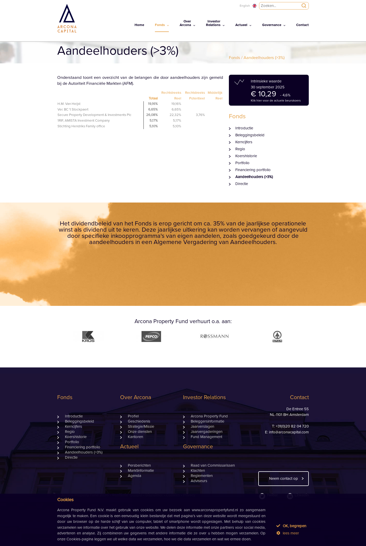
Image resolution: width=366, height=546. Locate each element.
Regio (240, 149)
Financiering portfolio (253, 170)
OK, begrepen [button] (291, 526)
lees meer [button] (287, 533)
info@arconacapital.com (289, 432)
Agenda (134, 476)
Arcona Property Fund (209, 416)
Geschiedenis (139, 421)
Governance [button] (271, 25)
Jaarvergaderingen (206, 432)
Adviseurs (199, 481)
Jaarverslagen (202, 427)
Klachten (198, 471)
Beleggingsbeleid (249, 135)
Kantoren (135, 437)
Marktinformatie (141, 471)
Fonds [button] (160, 25)
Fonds (234, 58)
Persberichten (139, 465)
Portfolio (242, 163)
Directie (241, 184)
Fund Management (206, 437)
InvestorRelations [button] (213, 23)
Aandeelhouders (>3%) (254, 177)
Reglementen (202, 476)
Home (139, 25)
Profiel (133, 416)
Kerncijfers (243, 142)
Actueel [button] (241, 25)
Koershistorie (246, 156)
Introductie (244, 128)
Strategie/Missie (141, 427)
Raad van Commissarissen (213, 465)
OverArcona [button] (185, 23)
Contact (302, 25)
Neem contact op (283, 479)
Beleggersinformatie (207, 421)
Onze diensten (140, 432)
